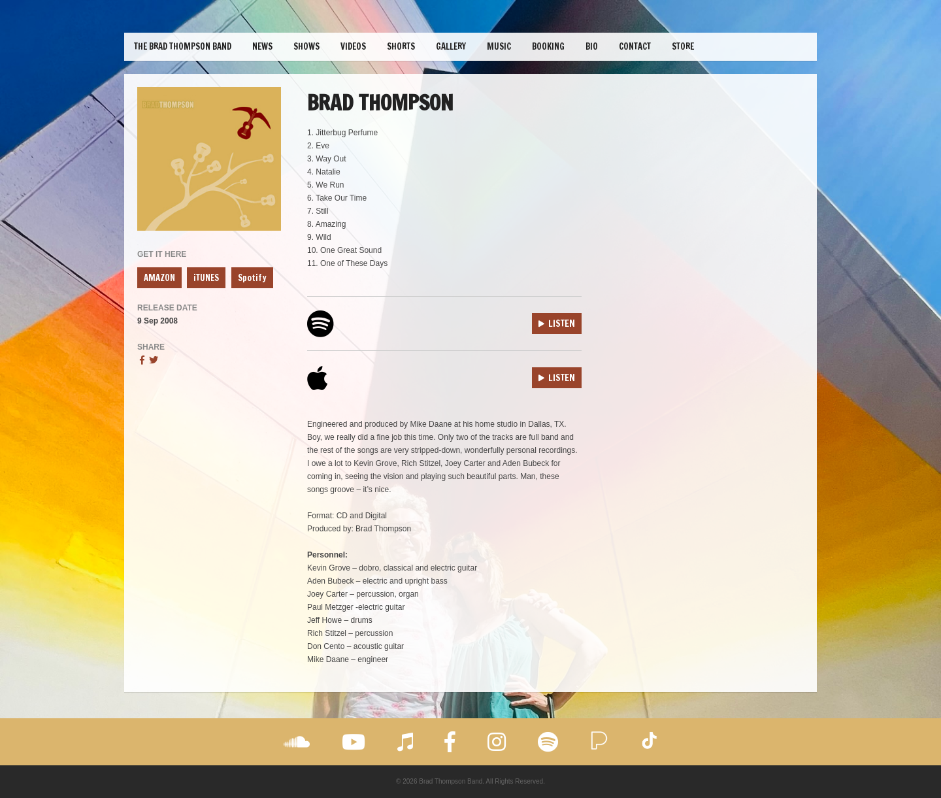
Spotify (252, 278)
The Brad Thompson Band (182, 46)
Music (499, 46)
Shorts (401, 46)
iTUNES (206, 278)
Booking (548, 46)
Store (683, 46)
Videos (353, 46)
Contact (635, 46)
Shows (306, 46)
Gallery (451, 46)
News (262, 46)
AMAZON (159, 278)
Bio (592, 46)
